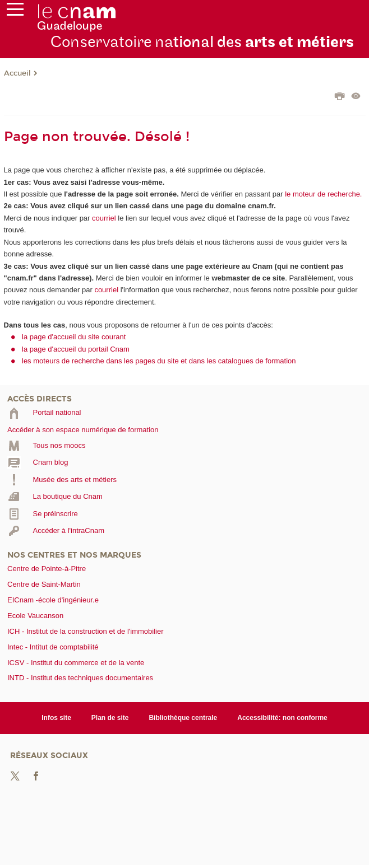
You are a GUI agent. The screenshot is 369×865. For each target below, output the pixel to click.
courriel (104, 218)
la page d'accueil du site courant (74, 337)
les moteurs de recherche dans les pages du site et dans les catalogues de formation (159, 361)
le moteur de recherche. (322, 194)
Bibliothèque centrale (183, 718)
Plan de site (110, 718)
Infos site (56, 718)
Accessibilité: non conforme (282, 718)
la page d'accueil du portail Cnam (76, 349)
